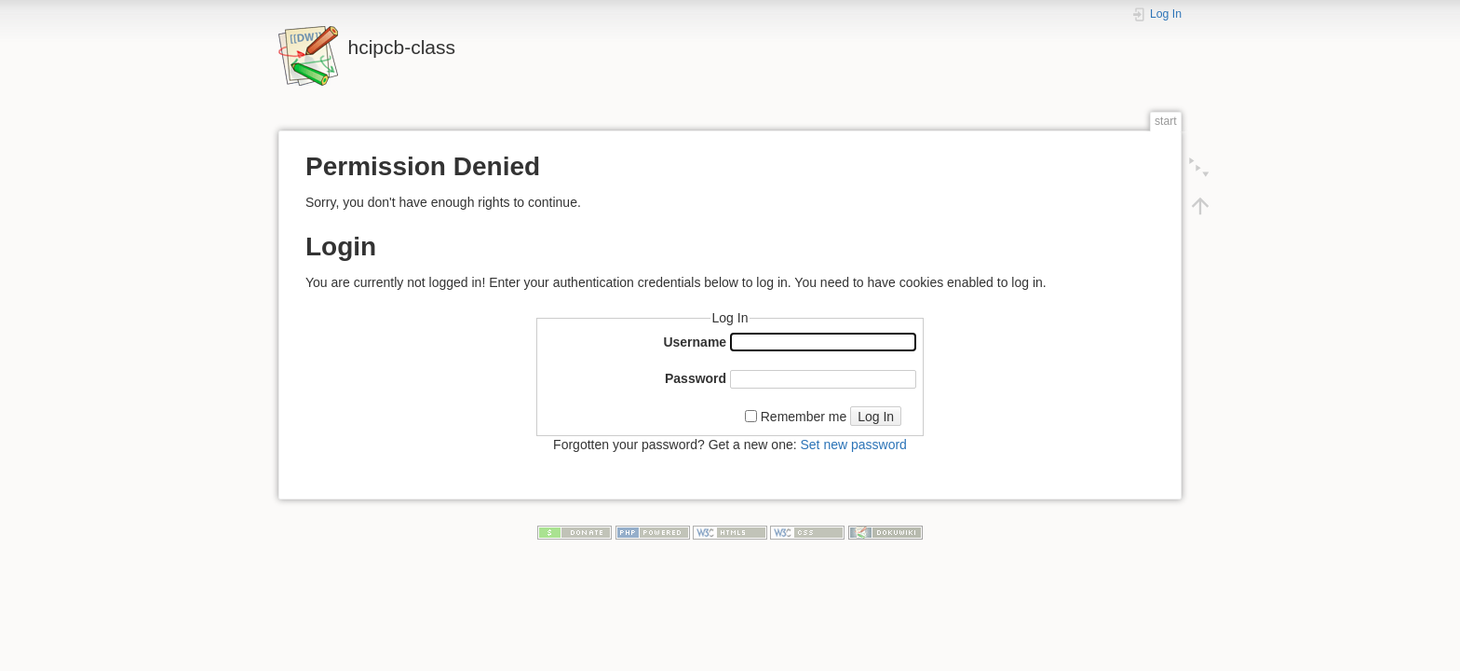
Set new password (853, 444)
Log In (876, 416)
